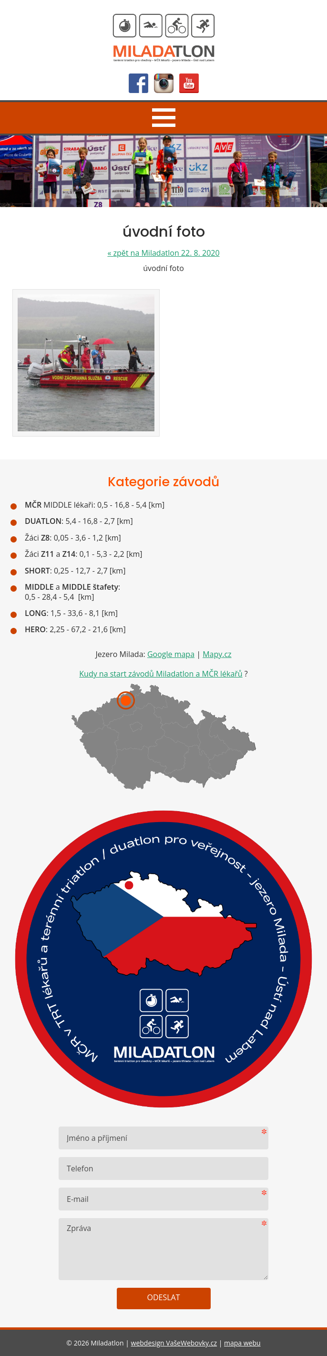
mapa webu (242, 1342)
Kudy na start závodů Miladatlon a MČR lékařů (160, 673)
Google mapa (170, 654)
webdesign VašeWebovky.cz (174, 1342)
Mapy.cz (217, 654)
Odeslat (163, 1297)
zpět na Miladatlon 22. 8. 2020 (163, 253)
